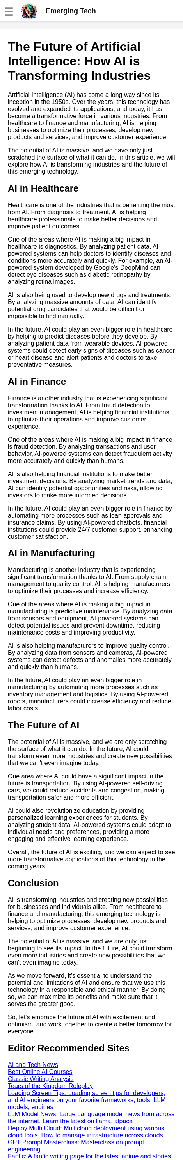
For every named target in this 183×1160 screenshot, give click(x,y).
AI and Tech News (33, 1064)
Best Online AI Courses (40, 1072)
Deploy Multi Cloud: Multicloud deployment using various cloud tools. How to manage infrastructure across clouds (86, 1131)
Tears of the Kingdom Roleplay (50, 1086)
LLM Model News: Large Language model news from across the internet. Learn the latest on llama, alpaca (91, 1117)
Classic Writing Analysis (41, 1079)
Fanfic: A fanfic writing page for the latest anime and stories (89, 1156)
